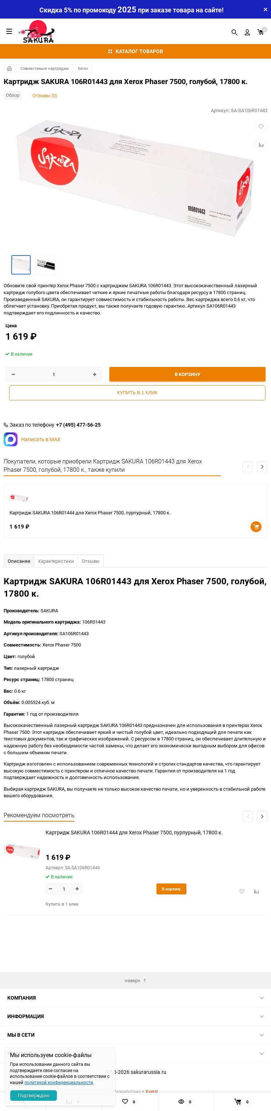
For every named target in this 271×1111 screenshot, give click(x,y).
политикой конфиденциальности (58, 1082)
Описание (19, 561)
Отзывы (91, 561)
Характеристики (56, 561)
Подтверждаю (34, 1095)
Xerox (83, 68)
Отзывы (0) (44, 95)
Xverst (152, 1091)
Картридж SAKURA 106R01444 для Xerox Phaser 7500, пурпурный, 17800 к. (89, 512)
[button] (262, 467)
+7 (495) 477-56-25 (78, 424)
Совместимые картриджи (44, 68)
